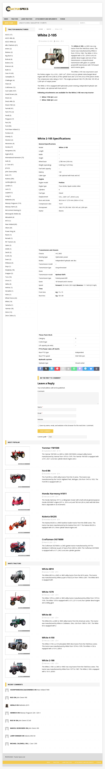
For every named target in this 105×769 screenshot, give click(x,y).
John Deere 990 (22, 697)
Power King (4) (10, 231)
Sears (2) (8, 259)
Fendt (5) (8, 115)
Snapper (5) (9, 273)
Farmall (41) (9, 108)
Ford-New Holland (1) (12, 129)
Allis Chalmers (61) (11, 45)
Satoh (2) (8, 252)
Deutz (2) (8, 98)
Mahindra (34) (10, 200)
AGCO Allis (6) (10, 38)
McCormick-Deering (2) (13, 210)
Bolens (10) (9, 63)
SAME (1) (8, 249)
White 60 (46, 614)
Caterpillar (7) (9, 77)
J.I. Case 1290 (32, 743)
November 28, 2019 (50, 519)
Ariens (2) (8, 49)
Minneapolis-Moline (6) (13, 214)
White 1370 (48, 591)
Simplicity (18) (10, 270)
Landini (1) (8, 186)
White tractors (14, 563)
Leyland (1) (9, 193)
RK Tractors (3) (10, 242)
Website (40, 419)
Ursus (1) (8, 280)
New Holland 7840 (43, 690)
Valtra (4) (8, 284)
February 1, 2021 (49, 595)
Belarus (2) (9, 52)
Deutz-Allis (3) (10, 101)
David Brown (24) (11, 94)
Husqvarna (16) (10, 151)
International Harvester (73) (14, 157)
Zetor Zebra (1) (10, 316)
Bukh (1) (8, 70)
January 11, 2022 (49, 572)
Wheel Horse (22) (11, 298)
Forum (62, 19)
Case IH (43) (9, 73)
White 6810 (48, 568)
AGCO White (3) (10, 42)
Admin (57, 41)
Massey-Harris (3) (11, 207)
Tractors (14, 19)
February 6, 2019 (49, 497)
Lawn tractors (26, 19)
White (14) (8, 301)
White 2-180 (48, 660)
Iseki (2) (7, 161)
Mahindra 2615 (24, 705)
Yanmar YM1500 (50, 447)
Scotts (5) (8, 256)
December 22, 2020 (46, 41)
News (6, 19)
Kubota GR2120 (30, 736)
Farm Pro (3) (9, 112)
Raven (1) (8, 235)
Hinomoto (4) (9, 144)
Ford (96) (8, 126)
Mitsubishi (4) (9, 217)
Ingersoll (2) (9, 154)
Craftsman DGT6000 (52, 539)
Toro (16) (8, 277)
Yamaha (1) (9, 305)
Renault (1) (9, 238)
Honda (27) (9, 147)
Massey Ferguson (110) (13, 203)
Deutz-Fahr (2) (10, 105)
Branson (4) (9, 66)
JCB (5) (7, 168)
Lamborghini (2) (10, 182)
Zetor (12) (8, 312)
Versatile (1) (9, 291)
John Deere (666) (11, 172)
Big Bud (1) (9, 56)
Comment (41, 391)
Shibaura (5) (9, 263)
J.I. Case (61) (9, 165)
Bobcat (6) (8, 59)
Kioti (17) (8, 175)
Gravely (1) (8, 136)
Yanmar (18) (9, 309)
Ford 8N (46, 470)
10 (59, 451)
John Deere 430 (33, 728)
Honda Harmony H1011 (54, 493)
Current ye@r (43, 437)
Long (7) (8, 196)
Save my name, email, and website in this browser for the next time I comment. (67, 425)
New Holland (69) (11, 224)
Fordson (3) (9, 133)
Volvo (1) (8, 295)
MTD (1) (8, 221)
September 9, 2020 (50, 451)
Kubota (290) (9, 179)
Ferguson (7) (9, 119)
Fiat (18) (8, 122)
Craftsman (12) (10, 87)
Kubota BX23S (49, 516)
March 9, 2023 (48, 542)
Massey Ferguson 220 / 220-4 (30, 713)
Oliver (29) (8, 228)
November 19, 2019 (50, 474)
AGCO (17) (8, 35)
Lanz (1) (8, 189)
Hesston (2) (9, 140)
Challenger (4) (10, 80)
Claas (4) (8, 84)
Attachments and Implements (46, 19)
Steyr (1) (8, 266)
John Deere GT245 (24, 720)
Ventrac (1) (9, 287)
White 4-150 (48, 637)
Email (40, 413)
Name (40, 407)
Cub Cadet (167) (10, 91)
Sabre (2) (8, 245)
